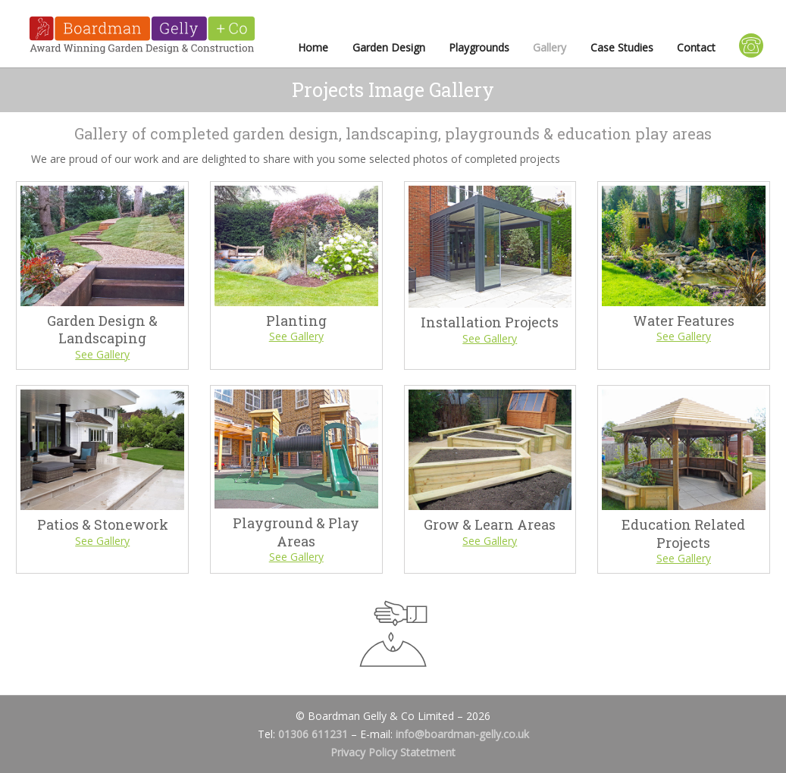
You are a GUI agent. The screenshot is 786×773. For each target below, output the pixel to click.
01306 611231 (313, 734)
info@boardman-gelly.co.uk (462, 734)
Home (313, 47)
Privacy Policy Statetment (393, 752)
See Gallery (102, 354)
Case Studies (621, 47)
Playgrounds (479, 47)
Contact (696, 47)
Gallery (549, 47)
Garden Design (388, 47)
